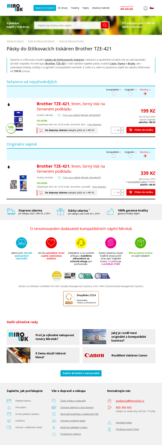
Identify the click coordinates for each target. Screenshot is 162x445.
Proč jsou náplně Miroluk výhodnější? (82, 115)
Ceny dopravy (94, 124)
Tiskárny (75, 7)
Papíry (85, 7)
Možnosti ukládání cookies (73, 427)
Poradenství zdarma (70, 433)
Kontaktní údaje (124, 422)
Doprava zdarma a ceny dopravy (77, 407)
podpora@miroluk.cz (130, 401)
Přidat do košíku (141, 129)
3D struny (63, 7)
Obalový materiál (100, 7)
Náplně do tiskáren (44, 7)
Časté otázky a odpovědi (73, 400)
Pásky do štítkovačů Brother (71, 41)
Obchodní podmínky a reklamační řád (79, 414)
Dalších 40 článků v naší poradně (81, 373)
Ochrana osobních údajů (72, 420)
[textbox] (68, 25)
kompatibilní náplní (137, 181)
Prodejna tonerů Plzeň (127, 429)
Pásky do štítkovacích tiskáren (41, 41)
